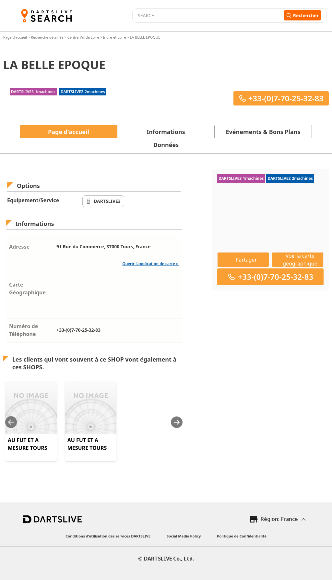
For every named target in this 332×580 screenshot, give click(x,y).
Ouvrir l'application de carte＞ (150, 263)
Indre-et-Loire (114, 37)
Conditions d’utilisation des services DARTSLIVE (107, 536)
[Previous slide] (11, 422)
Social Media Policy (184, 536)
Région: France (279, 519)
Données (166, 145)
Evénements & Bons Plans (263, 132)
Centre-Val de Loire (83, 37)
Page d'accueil (15, 37)
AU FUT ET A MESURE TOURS (27, 444)
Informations (166, 132)
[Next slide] (176, 422)
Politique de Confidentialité (242, 536)
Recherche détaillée (48, 37)
